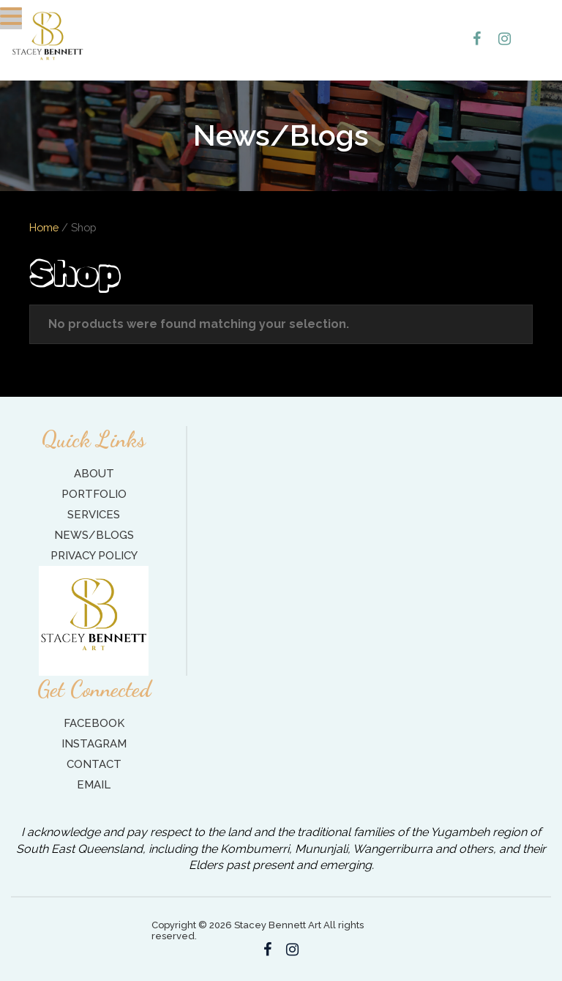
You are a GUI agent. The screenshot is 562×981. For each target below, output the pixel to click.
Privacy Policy (94, 555)
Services (93, 514)
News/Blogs (94, 535)
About (94, 473)
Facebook (94, 723)
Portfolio (94, 494)
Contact (94, 764)
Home (44, 227)
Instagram (94, 743)
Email (93, 784)
